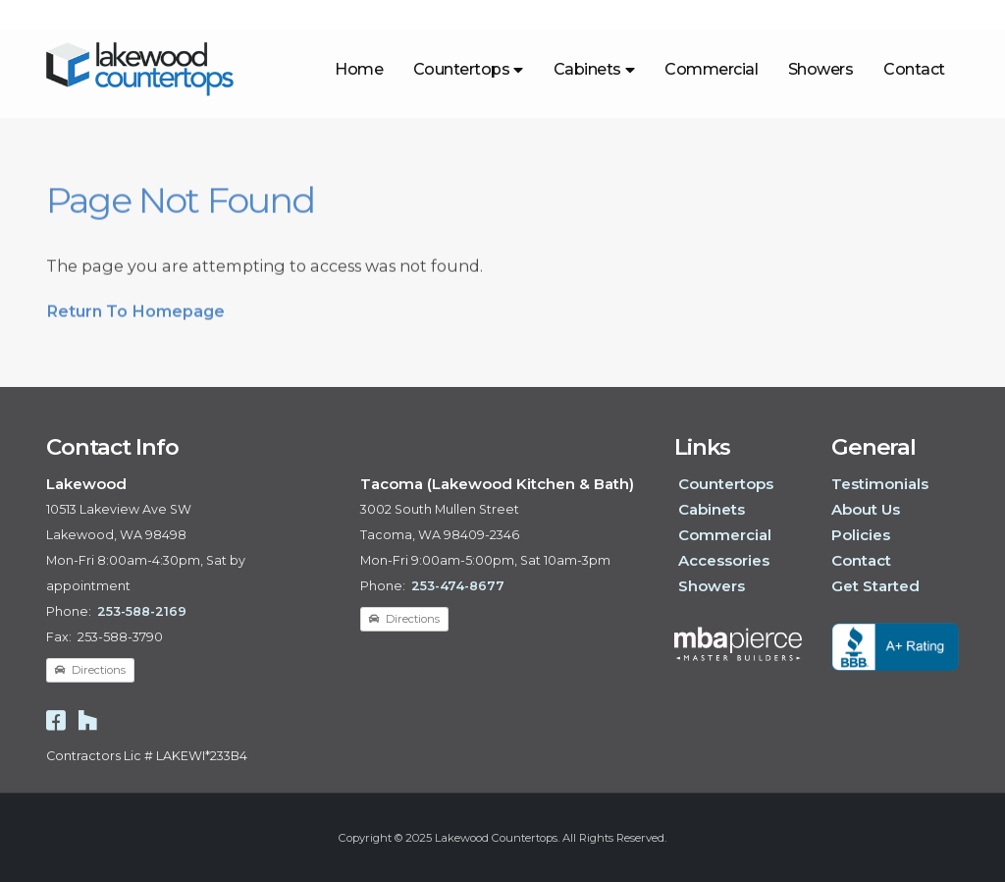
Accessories (723, 560)
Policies (860, 534)
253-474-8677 (457, 586)
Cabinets (594, 69)
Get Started (875, 586)
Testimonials (879, 483)
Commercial (711, 69)
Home (359, 69)
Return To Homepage (135, 318)
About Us (865, 509)
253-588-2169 (141, 611)
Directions (90, 670)
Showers (821, 69)
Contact (914, 69)
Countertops (468, 69)
